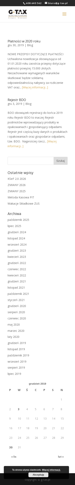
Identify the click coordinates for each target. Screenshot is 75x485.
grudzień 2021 (17, 281)
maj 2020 (14, 324)
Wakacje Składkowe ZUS (24, 203)
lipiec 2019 (14, 374)
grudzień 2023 (17, 250)
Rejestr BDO (17, 100)
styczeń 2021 (16, 300)
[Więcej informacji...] (35, 87)
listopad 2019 (16, 349)
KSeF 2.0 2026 (17, 179)
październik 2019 (18, 355)
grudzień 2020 (17, 306)
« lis (13, 456)
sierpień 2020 (16, 312)
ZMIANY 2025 (17, 191)
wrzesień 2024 (17, 244)
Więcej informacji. (51, 470)
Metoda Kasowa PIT (21, 197)
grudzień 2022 (17, 263)
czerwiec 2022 (17, 269)
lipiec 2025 (14, 226)
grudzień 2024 (17, 232)
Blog (30, 45)
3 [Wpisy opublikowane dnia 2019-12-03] (18, 409)
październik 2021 (18, 294)
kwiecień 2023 (17, 257)
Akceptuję (38, 474)
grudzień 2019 (17, 343)
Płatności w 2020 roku (24, 41)
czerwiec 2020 (17, 318)
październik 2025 (18, 220)
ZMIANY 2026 (17, 185)
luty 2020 (13, 337)
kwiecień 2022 (17, 275)
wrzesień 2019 (17, 361)
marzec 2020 (16, 331)
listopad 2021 (16, 287)
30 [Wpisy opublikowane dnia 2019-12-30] (10, 447)
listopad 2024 (16, 238)
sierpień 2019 (16, 367)
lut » (61, 456)
